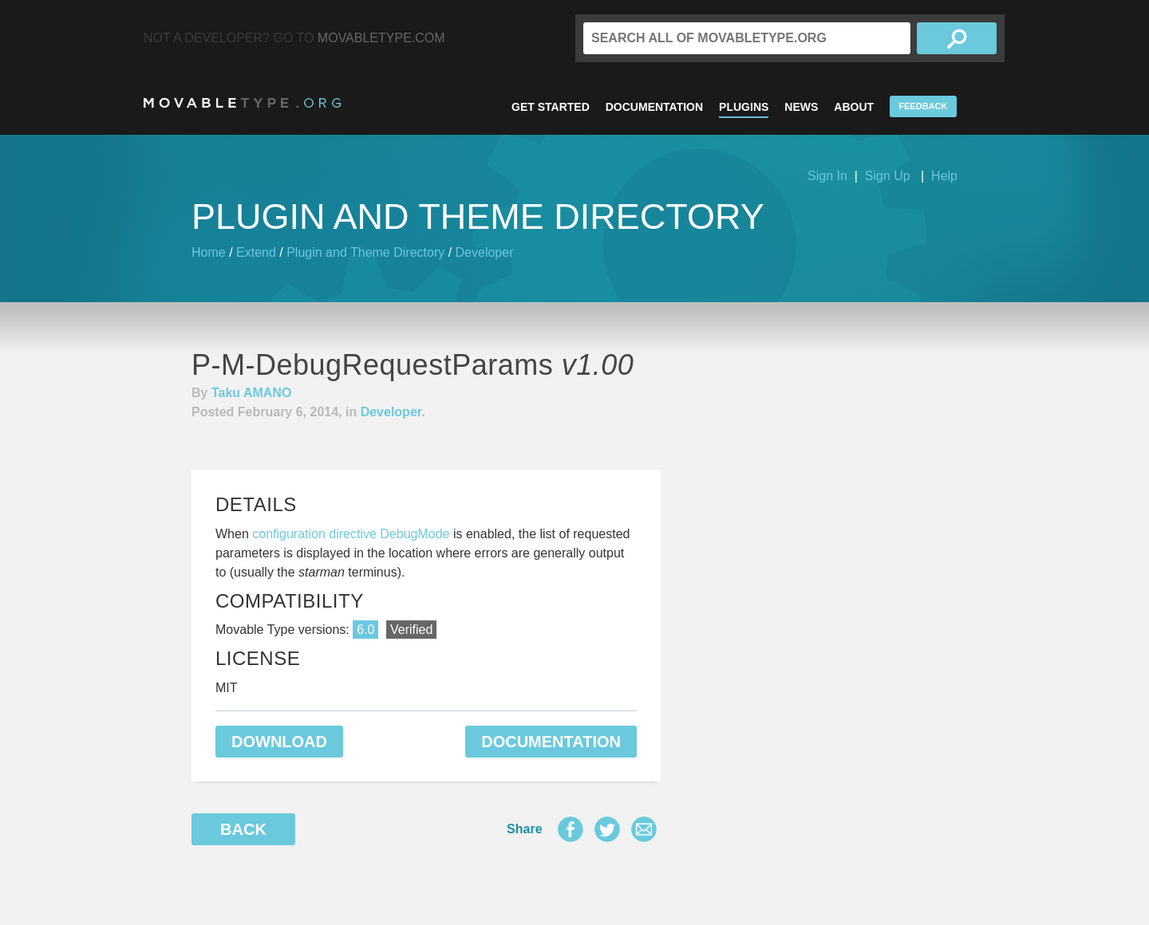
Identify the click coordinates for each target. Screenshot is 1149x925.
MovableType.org (242, 102)
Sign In (827, 176)
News (801, 106)
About (854, 106)
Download (279, 741)
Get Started (550, 106)
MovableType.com (381, 38)
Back (243, 829)
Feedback (922, 106)
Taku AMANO (251, 393)
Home (209, 252)
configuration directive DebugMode (350, 534)
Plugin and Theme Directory (365, 252)
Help (944, 176)
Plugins (743, 106)
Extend (256, 252)
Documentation (654, 106)
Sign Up (887, 176)
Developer (485, 252)
